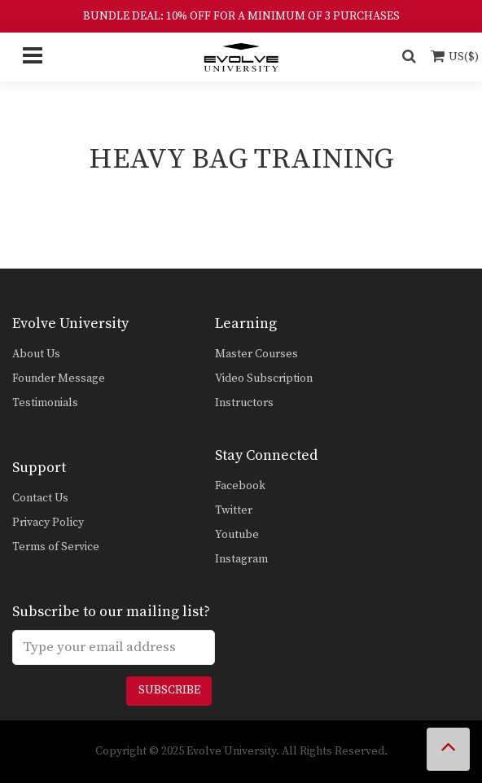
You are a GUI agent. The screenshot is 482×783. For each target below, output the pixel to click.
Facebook (240, 486)
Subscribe (169, 690)
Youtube (237, 534)
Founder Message (58, 378)
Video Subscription (264, 378)
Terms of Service (55, 547)
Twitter (233, 510)
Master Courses (256, 354)
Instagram (241, 559)
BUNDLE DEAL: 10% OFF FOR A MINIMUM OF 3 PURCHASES (241, 16)
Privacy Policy (48, 522)
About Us (36, 354)
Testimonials (45, 403)
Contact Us (40, 498)
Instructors (244, 403)
